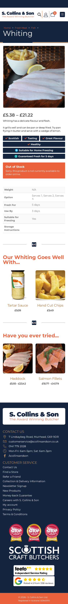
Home (7, 27)
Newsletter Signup (14, 486)
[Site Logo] (18, 14)
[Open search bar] (39, 14)
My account (10, 504)
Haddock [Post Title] (17, 378)
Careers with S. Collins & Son (21, 500)
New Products (12, 490)
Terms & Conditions (15, 514)
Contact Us (10, 467)
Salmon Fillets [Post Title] (50, 378)
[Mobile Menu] (62, 14)
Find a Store (10, 472)
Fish (33, 27)
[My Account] (45, 14)
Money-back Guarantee (17, 495)
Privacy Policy (12, 509)
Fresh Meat (21, 27)
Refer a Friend (11, 476)
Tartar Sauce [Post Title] (17, 305)
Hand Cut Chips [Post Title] (50, 305)
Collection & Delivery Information (24, 481)
